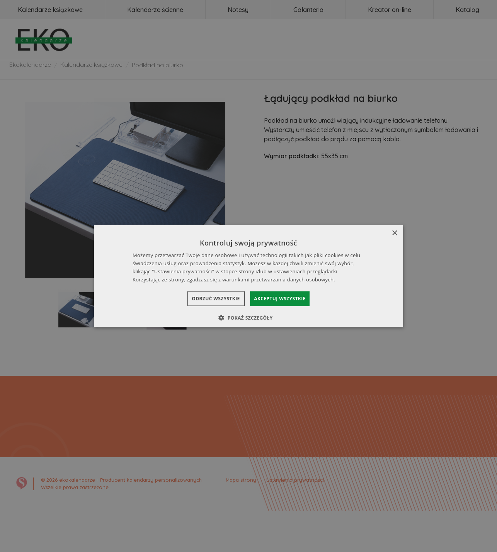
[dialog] (248, 276)
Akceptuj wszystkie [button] (287, 298)
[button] (248, 317)
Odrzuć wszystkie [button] (208, 298)
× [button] (394, 233)
